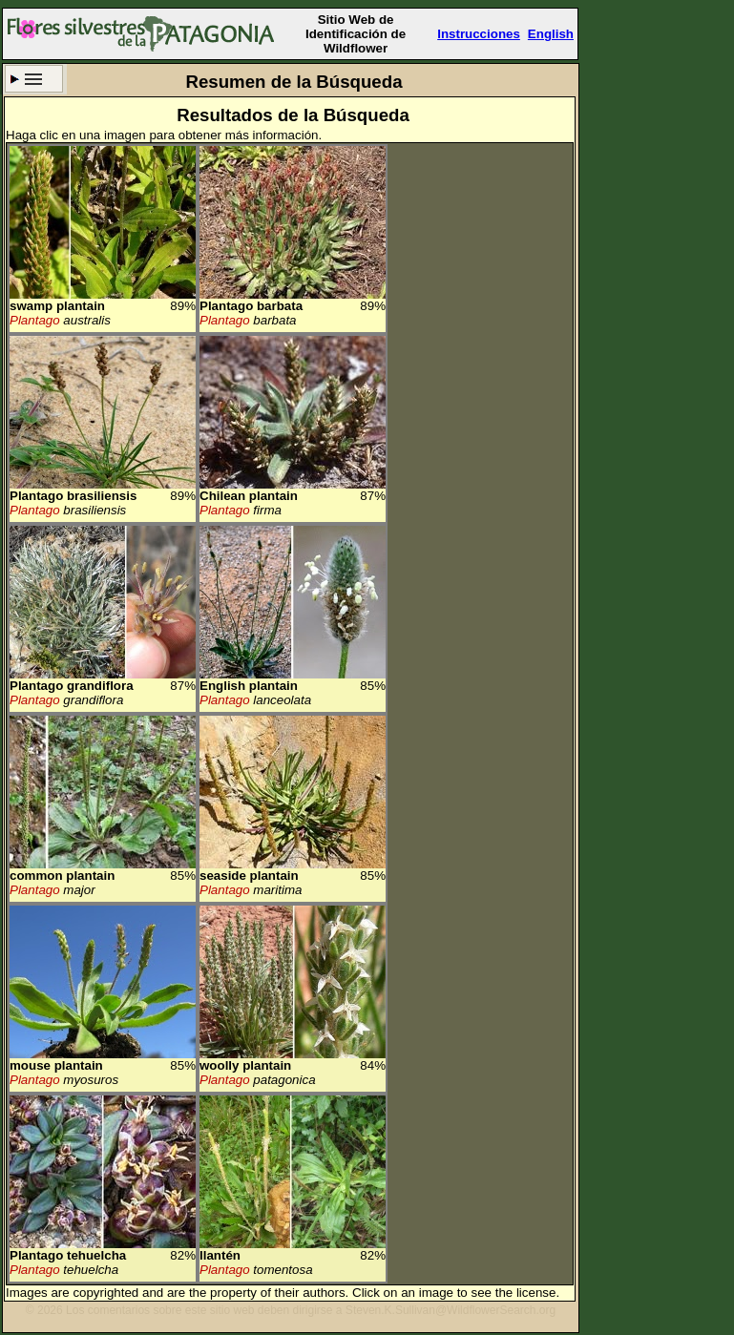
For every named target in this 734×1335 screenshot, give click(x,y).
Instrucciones (478, 34)
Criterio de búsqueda (34, 79)
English (551, 34)
